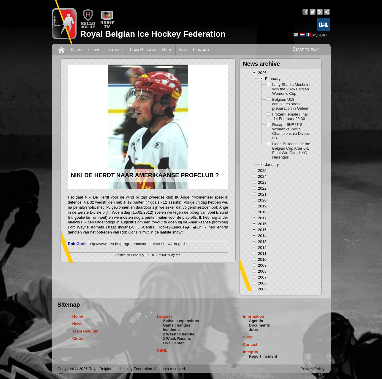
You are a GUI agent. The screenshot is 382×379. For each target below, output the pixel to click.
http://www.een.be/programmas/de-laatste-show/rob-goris (138, 244)
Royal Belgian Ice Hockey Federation (153, 34)
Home (77, 316)
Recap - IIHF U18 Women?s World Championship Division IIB (291, 131)
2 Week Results (177, 338)
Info (183, 49)
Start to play (305, 49)
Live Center (173, 343)
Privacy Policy (313, 369)
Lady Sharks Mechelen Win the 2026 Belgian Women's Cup (291, 89)
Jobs (253, 329)
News (76, 49)
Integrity (250, 352)
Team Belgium (142, 49)
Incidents (171, 329)
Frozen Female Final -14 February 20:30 (289, 116)
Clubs (94, 49)
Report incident (263, 356)
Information (253, 316)
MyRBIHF (320, 35)
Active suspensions (181, 321)
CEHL (162, 350)
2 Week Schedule (178, 334)
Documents (259, 325)
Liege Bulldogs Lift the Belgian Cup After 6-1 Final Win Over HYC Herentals (291, 150)
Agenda (256, 321)
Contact (201, 49)
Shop (167, 49)
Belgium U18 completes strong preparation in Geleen (290, 104)
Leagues (114, 49)
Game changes (177, 325)
